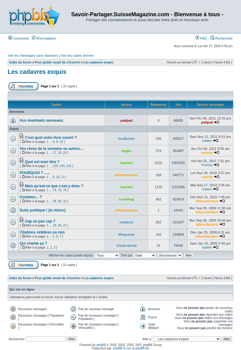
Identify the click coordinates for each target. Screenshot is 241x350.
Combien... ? (31, 197)
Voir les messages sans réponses (33, 55)
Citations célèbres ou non (42, 232)
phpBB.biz (142, 348)
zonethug (126, 199)
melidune (126, 222)
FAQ (201, 38)
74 (54, 190)
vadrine (207, 152)
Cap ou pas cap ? (40, 221)
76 (64, 190)
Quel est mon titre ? (42, 162)
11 (63, 177)
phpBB (101, 345)
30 (59, 201)
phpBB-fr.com (122, 348)
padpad (126, 120)
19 (64, 152)
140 (62, 166)
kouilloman (126, 138)
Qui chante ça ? (33, 243)
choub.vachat (126, 245)
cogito (126, 151)
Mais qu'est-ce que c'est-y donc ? (54, 186)
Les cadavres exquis (98, 62)
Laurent (126, 163)
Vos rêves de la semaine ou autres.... (52, 148)
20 (59, 225)
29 (54, 201)
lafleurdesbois (126, 175)
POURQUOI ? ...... (35, 173)
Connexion (18, 38)
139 (55, 166)
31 (64, 201)
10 (61, 141)
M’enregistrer (44, 38)
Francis (206, 165)
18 (59, 152)
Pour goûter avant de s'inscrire (57, 62)
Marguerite (126, 234)
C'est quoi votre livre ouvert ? (51, 137)
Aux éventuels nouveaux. (42, 120)
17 (54, 152)
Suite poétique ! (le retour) (42, 210)
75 (59, 190)
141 (69, 166)
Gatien (207, 141)
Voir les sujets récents (77, 55)
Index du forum (20, 62)
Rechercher (222, 38)
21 (64, 225)
